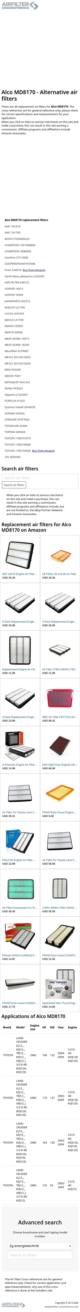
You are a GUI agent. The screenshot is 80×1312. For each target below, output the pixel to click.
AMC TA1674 (12, 226)
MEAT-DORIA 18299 (17, 345)
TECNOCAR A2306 (16, 426)
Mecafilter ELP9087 (17, 351)
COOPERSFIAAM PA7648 (20, 263)
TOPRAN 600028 (15, 432)
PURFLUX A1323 (15, 401)
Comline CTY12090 (16, 257)
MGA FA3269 (13, 369)
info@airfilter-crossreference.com (62, 1306)
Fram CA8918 (13, 270)
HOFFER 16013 (14, 289)
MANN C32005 (14, 326)
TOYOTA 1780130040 (18, 444)
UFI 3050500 (12, 457)
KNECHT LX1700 (15, 307)
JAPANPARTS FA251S (17, 301)
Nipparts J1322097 (16, 394)
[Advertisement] (38, 49)
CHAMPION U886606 (18, 251)
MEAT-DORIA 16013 (17, 338)
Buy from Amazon (34, 270)
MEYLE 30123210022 (18, 357)
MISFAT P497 (13, 376)
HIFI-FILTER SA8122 (17, 282)
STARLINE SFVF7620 (17, 419)
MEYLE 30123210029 (18, 363)
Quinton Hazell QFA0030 (20, 407)
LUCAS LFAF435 (14, 313)
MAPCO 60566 (14, 332)
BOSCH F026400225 (17, 239)
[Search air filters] (39, 478)
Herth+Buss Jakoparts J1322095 (24, 276)
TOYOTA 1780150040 (18, 450)
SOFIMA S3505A (15, 413)
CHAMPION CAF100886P (20, 245)
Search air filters (14, 485)
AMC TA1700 (12, 232)
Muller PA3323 (14, 388)
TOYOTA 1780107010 (18, 438)
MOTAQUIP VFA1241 (17, 382)
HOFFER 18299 (14, 295)
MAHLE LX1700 (14, 320)
